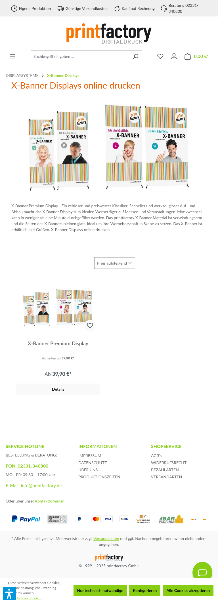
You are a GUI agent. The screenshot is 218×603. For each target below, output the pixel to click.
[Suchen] (135, 56)
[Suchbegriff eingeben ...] (80, 56)
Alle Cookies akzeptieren (188, 590)
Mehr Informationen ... (24, 598)
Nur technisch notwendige (100, 590)
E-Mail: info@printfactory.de (34, 485)
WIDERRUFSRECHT (168, 462)
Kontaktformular (49, 501)
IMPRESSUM (89, 455)
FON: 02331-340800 (27, 465)
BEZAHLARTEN (165, 469)
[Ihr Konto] (174, 56)
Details (58, 389)
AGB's (156, 455)
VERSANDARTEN (166, 476)
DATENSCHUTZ (92, 462)
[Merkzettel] (160, 56)
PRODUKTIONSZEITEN (99, 476)
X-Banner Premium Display (58, 343)
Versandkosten (106, 538)
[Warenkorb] (196, 56)
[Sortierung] (114, 263)
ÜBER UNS (88, 469)
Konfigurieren (145, 590)
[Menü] (12, 56)
